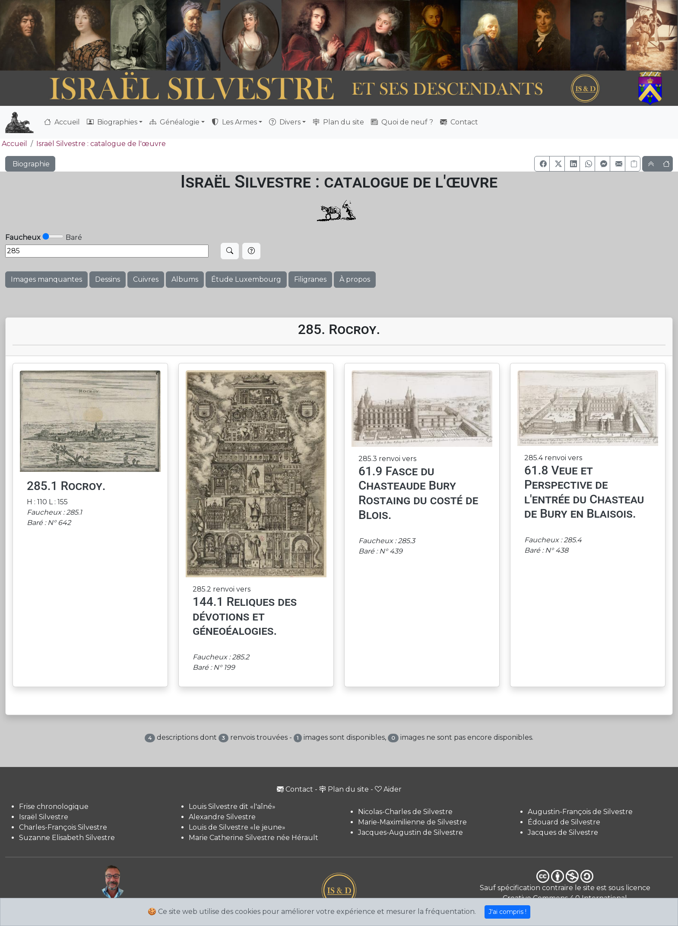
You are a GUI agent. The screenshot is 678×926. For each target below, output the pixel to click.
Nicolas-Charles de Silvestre (405, 812)
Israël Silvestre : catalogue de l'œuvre (101, 144)
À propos (354, 279)
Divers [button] (285, 122)
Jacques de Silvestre (563, 832)
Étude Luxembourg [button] (246, 279)
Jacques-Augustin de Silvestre (410, 832)
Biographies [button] (112, 122)
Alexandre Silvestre (222, 817)
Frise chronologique (54, 806)
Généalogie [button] (174, 122)
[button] (542, 164)
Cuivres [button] (145, 279)
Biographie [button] (30, 164)
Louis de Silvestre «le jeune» (237, 827)
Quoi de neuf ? (402, 122)
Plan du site (338, 122)
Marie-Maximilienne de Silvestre (412, 822)
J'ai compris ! (507, 912)
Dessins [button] (107, 279)
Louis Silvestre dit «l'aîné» (232, 806)
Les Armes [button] (234, 122)
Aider (388, 789)
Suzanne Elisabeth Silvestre (67, 838)
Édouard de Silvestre (564, 822)
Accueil (62, 122)
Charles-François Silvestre (63, 827)
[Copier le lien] (632, 164)
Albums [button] (184, 279)
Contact (459, 122)
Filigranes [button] (310, 279)
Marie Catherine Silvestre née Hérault (253, 838)
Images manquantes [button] (46, 279)
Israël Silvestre (43, 817)
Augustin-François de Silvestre (580, 812)
